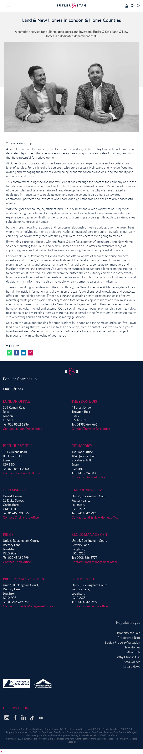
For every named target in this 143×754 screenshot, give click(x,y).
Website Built (46, 738)
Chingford (82, 446)
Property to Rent (129, 638)
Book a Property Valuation (122, 642)
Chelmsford (14, 490)
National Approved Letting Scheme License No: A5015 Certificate (84, 735)
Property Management (24, 579)
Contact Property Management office (28, 606)
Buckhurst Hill (18, 446)
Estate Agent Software (79, 738)
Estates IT (101, 738)
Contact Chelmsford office (21, 517)
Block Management (90, 535)
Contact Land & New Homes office (95, 517)
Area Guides (132, 662)
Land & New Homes (89, 490)
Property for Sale (128, 633)
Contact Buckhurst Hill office (22, 473)
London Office (16, 401)
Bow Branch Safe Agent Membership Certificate (78, 732)
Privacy (124, 738)
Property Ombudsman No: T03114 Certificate (29, 732)
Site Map (113, 738)
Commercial (83, 579)
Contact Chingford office (88, 477)
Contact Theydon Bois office (91, 429)
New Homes (132, 647)
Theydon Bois (84, 401)
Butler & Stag (30, 738)
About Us (133, 652)
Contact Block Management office (95, 562)
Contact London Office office (22, 429)
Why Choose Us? (128, 657)
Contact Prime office (17, 562)
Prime (8, 535)
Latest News (131, 666)
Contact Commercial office (90, 606)
